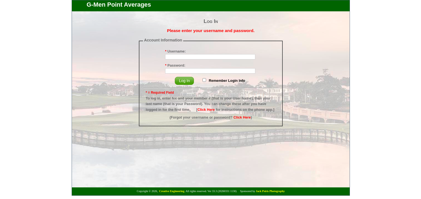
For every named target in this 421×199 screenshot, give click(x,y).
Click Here (206, 110)
